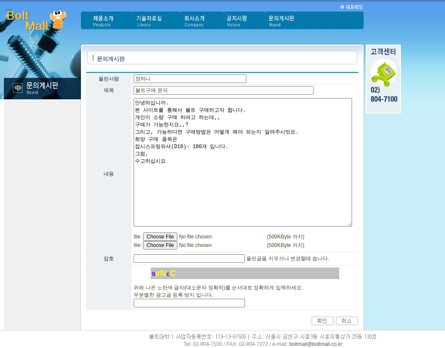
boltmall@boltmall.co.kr (315, 344)
